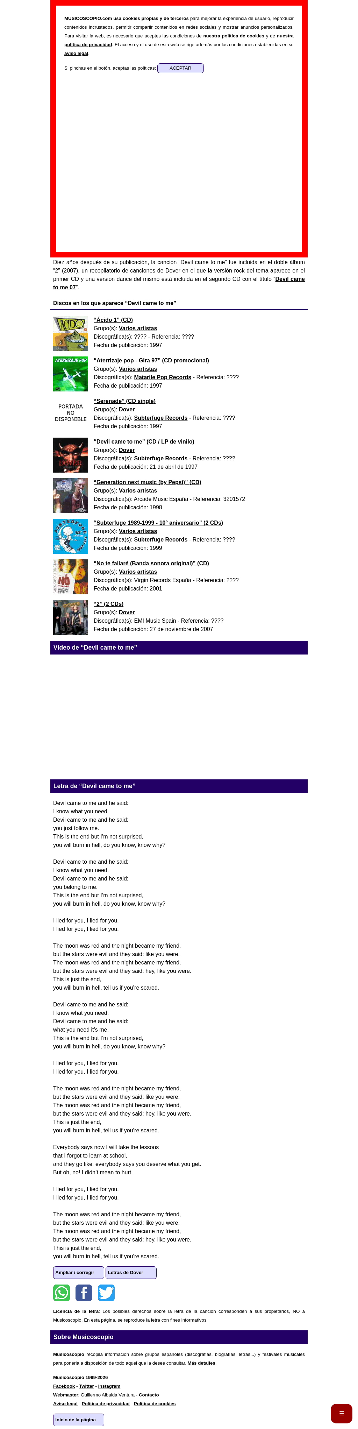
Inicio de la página (75, 1419)
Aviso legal (65, 1403)
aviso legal (76, 53)
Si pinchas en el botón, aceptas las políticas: (110, 68)
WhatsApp (61, 1293)
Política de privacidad (106, 1403)
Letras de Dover (125, 1272)
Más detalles (201, 1363)
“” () (113, 320)
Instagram (109, 1386)
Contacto (149, 1395)
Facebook (84, 1293)
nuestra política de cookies (233, 35)
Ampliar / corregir (74, 1272)
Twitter (106, 1293)
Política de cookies (155, 1403)
